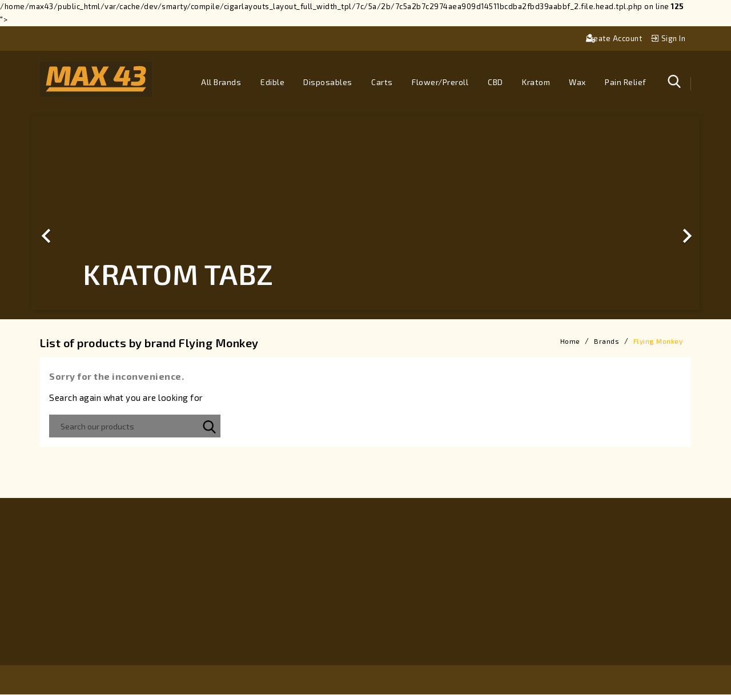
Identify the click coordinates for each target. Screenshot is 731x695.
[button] (81, 213)
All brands (221, 82)
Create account (615, 38)
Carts (382, 82)
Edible (272, 82)
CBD (495, 82)
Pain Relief (625, 82)
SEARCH (209, 426)
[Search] (134, 426)
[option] (365, 213)
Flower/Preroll (440, 82)
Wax (577, 82)
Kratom (536, 82)
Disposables (327, 82)
